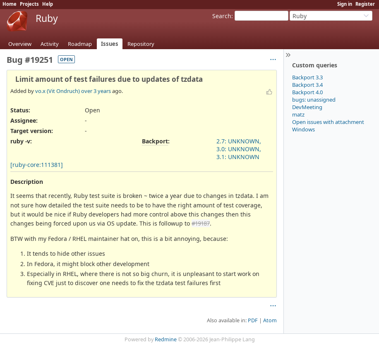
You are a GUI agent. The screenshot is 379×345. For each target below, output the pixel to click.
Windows (303, 129)
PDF (253, 320)
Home (9, 4)
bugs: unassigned (314, 99)
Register (365, 4)
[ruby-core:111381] (36, 165)
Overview (19, 44)
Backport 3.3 (307, 77)
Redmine (166, 339)
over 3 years (96, 91)
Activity (50, 44)
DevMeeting (307, 107)
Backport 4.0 (307, 92)
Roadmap (80, 44)
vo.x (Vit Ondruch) (57, 91)
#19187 (201, 223)
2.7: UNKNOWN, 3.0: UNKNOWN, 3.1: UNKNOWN (238, 149)
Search (221, 16)
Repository (140, 44)
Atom (270, 320)
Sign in (344, 4)
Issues (109, 44)
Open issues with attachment (328, 122)
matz (298, 114)
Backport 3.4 (307, 84)
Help (47, 4)
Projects (29, 4)
